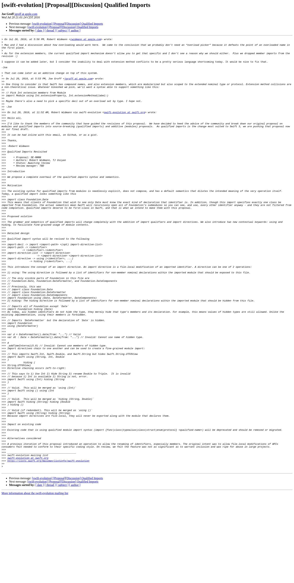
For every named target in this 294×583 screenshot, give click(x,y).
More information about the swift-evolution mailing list (35, 579)
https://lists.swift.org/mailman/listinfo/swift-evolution (48, 545)
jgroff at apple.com (25, 14)
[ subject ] (62, 30)
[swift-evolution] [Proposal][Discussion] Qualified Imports (67, 23)
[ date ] (39, 30)
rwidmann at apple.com (85, 39)
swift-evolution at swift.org (124, 127)
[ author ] (74, 30)
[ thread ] (50, 30)
